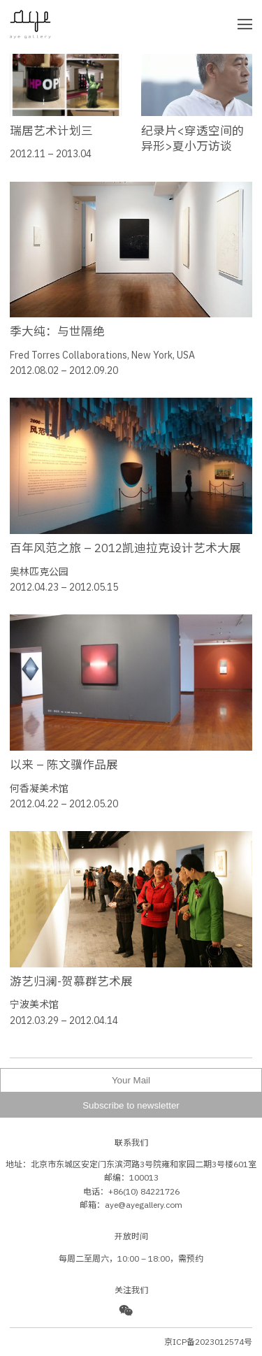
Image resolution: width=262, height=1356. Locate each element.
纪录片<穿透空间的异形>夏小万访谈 (192, 138)
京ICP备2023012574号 (208, 1341)
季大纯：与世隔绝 (57, 331)
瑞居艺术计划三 (51, 130)
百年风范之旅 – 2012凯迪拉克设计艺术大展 (125, 548)
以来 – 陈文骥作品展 (64, 764)
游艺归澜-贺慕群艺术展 (71, 981)
